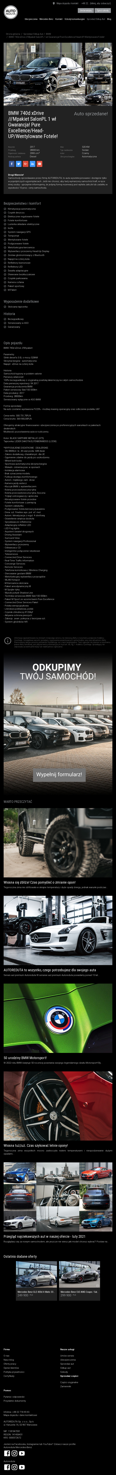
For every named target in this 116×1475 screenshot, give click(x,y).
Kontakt (59, 19)
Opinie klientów (11, 1368)
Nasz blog (9, 1359)
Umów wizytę (86, 10)
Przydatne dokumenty (15, 1401)
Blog (109, 19)
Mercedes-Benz (46, 19)
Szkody (64, 1372)
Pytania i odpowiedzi (14, 1396)
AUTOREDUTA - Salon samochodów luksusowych (11, 12)
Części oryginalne (69, 1382)
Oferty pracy (10, 1364)
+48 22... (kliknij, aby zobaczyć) (96, 3)
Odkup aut (65, 1368)
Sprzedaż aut (67, 1364)
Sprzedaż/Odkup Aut (96, 19)
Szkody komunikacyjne (75, 19)
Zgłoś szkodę (103, 10)
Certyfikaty (9, 1376)
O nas (6, 1355)
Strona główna (13, 34)
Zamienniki (65, 1386)
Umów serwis (67, 1355)
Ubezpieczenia (31, 19)
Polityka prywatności (14, 1372)
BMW (48, 34)
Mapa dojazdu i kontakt (65, 3)
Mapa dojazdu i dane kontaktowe (20, 1415)
